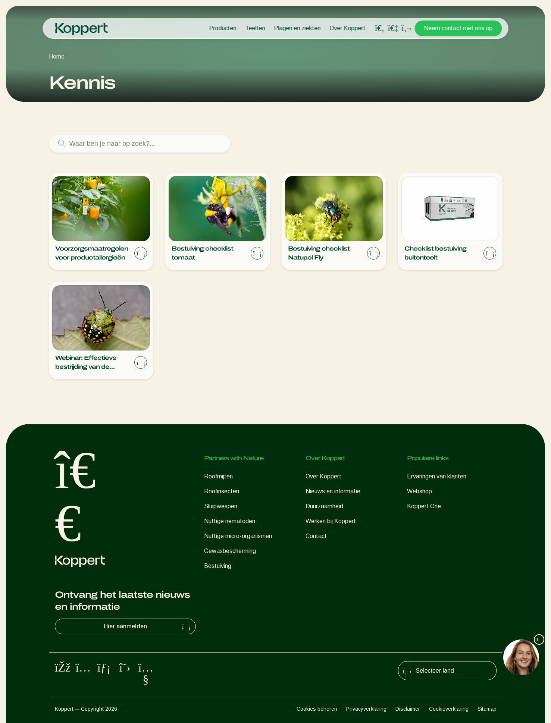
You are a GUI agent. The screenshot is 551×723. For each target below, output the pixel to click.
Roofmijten (218, 476)
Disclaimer (407, 709)
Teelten (255, 28)
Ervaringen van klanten (436, 476)
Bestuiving (217, 566)
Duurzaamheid (324, 506)
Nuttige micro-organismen (238, 536)
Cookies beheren (317, 709)
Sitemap (487, 709)
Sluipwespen (220, 506)
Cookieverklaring (449, 709)
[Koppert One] (393, 28)
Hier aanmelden (148, 626)
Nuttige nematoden (229, 521)
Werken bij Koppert (331, 521)
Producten (223, 28)
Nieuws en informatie (333, 491)
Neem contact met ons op (458, 28)
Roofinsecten (221, 491)
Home (57, 56)
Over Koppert (348, 28)
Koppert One (424, 506)
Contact (316, 536)
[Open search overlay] (380, 28)
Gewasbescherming (230, 551)
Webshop (419, 491)
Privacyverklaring (366, 709)
